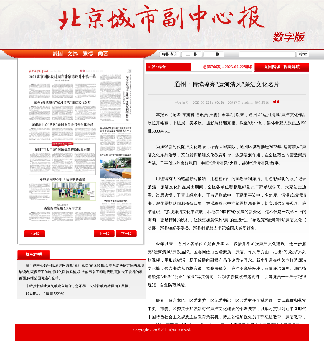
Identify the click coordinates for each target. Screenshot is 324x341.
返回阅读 (272, 67)
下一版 (126, 234)
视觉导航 (291, 67)
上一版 (104, 234)
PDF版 (34, 234)
